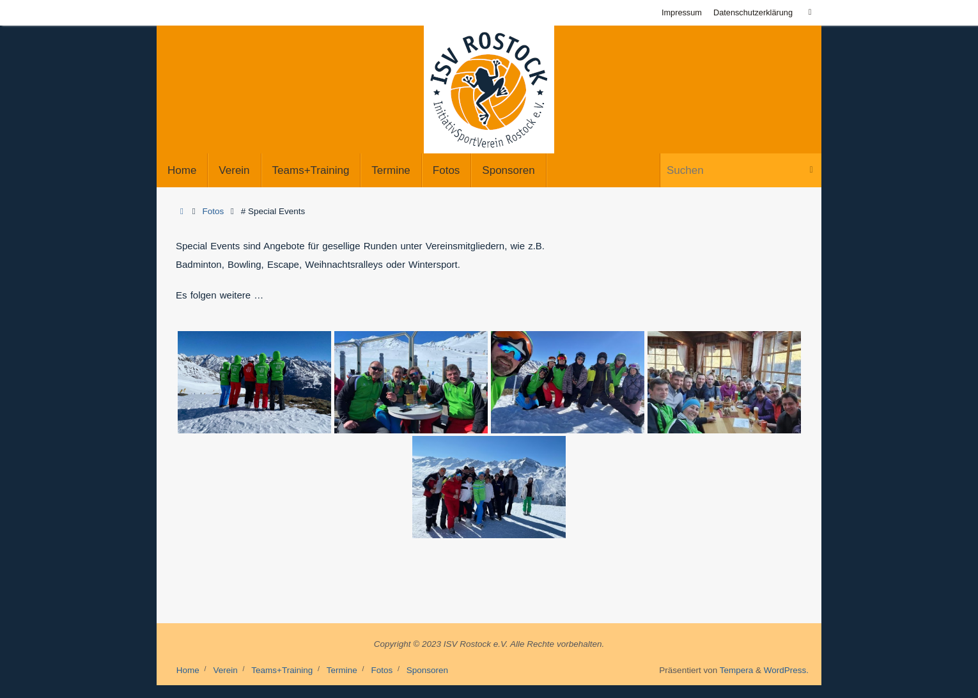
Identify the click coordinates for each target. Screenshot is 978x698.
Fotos (213, 211)
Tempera (737, 670)
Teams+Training (282, 670)
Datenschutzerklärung (753, 12)
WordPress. (786, 670)
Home (187, 670)
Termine (342, 670)
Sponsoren (427, 670)
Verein (225, 670)
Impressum (682, 12)
